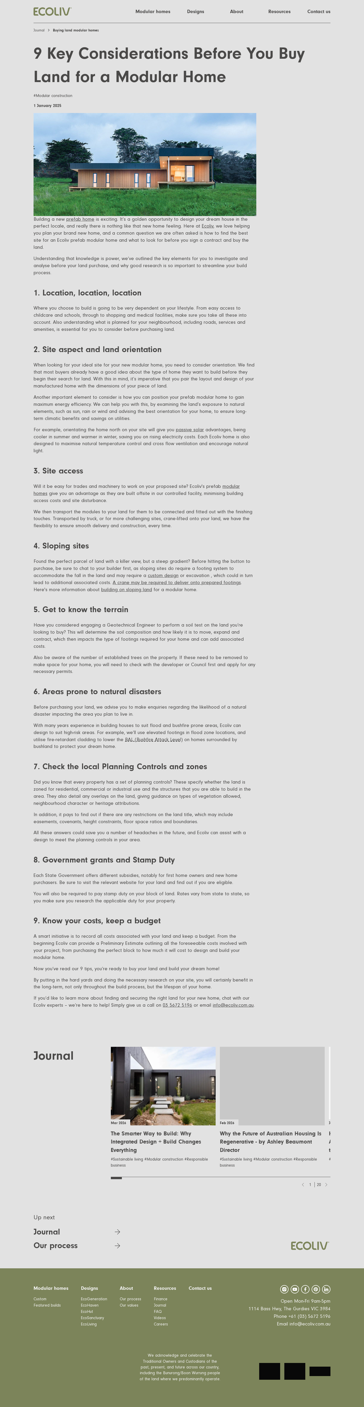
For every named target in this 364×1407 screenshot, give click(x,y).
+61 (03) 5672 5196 (309, 1316)
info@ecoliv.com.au (233, 1005)
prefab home (80, 219)
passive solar (190, 430)
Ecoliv (207, 226)
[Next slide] (326, 1185)
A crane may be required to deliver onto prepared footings (177, 582)
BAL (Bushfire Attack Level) (154, 739)
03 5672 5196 (177, 1005)
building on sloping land (126, 589)
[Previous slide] (303, 1185)
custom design (163, 575)
